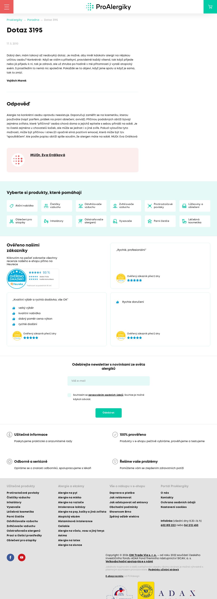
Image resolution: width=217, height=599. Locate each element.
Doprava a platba (122, 493)
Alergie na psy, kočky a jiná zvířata (82, 512)
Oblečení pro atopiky (24, 221)
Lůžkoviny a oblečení (195, 205)
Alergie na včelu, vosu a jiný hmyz (81, 531)
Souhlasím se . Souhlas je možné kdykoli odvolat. (108, 397)
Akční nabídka (24, 206)
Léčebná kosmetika (194, 221)
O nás (165, 493)
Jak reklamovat (121, 498)
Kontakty (167, 498)
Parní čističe (161, 221)
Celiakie (64, 526)
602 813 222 (168, 525)
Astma (62, 535)
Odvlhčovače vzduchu (93, 205)
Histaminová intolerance (75, 521)
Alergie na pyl (67, 493)
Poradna (33, 20)
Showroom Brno (120, 512)
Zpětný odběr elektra (124, 517)
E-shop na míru (115, 576)
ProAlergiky (14, 20)
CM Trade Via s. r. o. (143, 555)
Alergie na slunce (70, 545)
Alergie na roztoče (71, 502)
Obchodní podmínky (124, 507)
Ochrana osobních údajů (178, 502)
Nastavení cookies (174, 507)
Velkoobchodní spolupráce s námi (129, 561)
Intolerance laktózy (71, 507)
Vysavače (125, 221)
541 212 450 (191, 525)
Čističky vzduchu (55, 205)
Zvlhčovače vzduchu (126, 205)
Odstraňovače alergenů (94, 221)
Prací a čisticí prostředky (24, 535)
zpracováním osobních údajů (106, 395)
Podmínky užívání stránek (163, 570)
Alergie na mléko (69, 498)
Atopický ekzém (69, 517)
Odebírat (109, 413)
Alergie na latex (69, 540)
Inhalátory (56, 221)
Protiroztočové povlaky (163, 205)
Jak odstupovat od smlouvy (129, 502)
